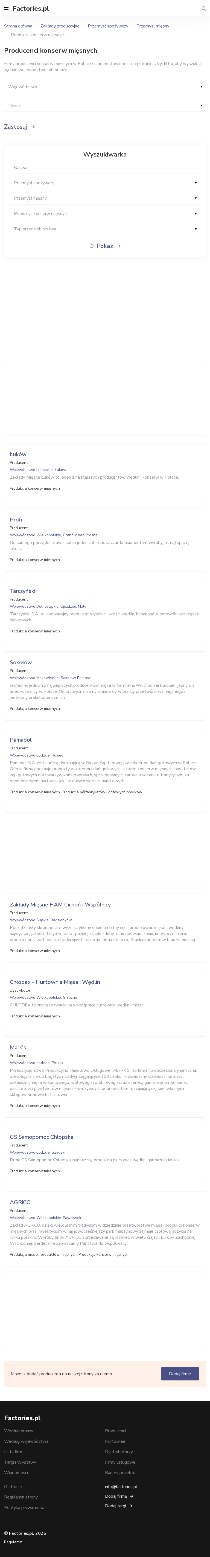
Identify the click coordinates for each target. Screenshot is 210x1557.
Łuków (18, 454)
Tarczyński (22, 591)
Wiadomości (16, 1473)
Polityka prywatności (24, 1508)
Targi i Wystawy (20, 1462)
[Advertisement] (105, 398)
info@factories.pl (121, 1487)
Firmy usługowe (120, 1462)
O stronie (13, 1487)
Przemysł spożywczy (108, 26)
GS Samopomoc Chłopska (41, 1137)
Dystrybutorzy (119, 1452)
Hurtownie (115, 1441)
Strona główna (18, 26)
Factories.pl (31, 8)
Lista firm (13, 1452)
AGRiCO (20, 1202)
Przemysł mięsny (152, 26)
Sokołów (21, 662)
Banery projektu (120, 1473)
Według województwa (26, 1441)
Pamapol (21, 740)
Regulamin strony (21, 1497)
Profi (16, 519)
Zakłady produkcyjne (60, 26)
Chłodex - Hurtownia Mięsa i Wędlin (55, 982)
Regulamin (13, 1542)
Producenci (115, 1431)
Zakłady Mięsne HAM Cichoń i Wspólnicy (60, 904)
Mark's (18, 1047)
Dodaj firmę (180, 1374)
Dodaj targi (115, 1506)
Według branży (18, 1431)
